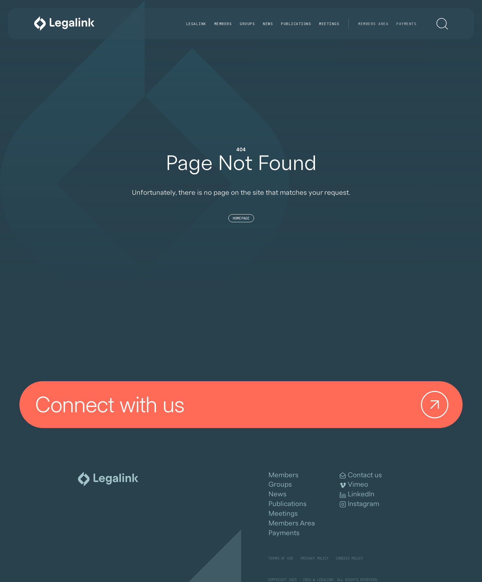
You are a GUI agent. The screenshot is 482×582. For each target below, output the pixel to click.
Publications (296, 23)
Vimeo (354, 484)
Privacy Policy (315, 558)
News (268, 23)
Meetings (329, 23)
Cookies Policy (349, 558)
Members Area (373, 23)
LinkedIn (357, 494)
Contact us (361, 475)
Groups (247, 23)
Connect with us (244, 404)
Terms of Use (280, 558)
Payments (406, 23)
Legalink (196, 23)
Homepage (241, 218)
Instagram (359, 504)
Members (223, 23)
